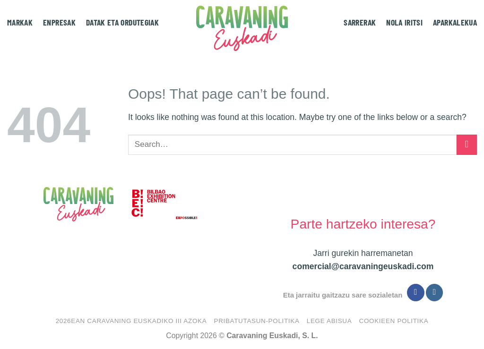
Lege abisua (329, 320)
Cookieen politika (394, 320)
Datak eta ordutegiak (122, 22)
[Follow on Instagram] (434, 292)
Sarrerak (360, 22)
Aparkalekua (455, 22)
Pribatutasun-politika (256, 320)
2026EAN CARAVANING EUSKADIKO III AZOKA (131, 320)
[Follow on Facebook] (415, 292)
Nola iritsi (404, 22)
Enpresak (59, 22)
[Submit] (467, 145)
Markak (20, 22)
